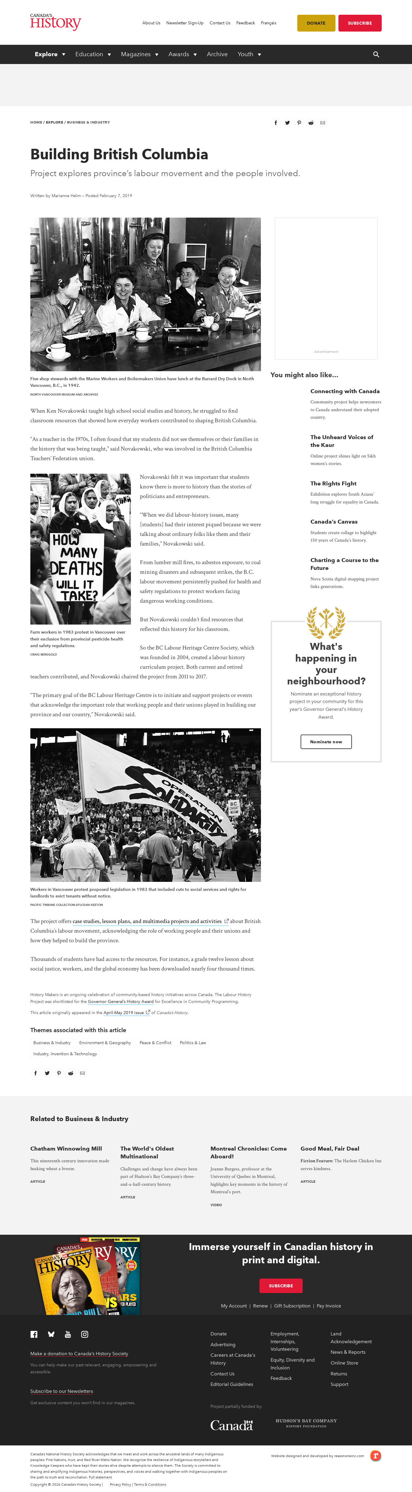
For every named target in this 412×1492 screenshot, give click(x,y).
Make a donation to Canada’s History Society (79, 1353)
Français (268, 23)
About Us (151, 23)
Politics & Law (193, 1042)
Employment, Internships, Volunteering (285, 1341)
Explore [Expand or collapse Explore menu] (47, 54)
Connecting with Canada (345, 391)
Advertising (223, 1344)
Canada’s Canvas (334, 521)
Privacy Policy (120, 1484)
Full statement (100, 1477)
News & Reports (348, 1352)
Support (339, 1384)
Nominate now (326, 741)
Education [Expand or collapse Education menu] (90, 54)
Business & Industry (88, 122)
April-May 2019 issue (127, 1012)
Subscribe (360, 23)
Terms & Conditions (150, 1484)
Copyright (38, 1484)
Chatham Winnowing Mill (66, 1148)
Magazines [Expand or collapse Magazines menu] (136, 54)
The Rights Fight (333, 483)
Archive (217, 54)
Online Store (344, 1363)
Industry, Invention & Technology (65, 1053)
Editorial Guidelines (232, 1384)
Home (36, 122)
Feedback (245, 23)
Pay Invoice (329, 1306)
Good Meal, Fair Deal (330, 1148)
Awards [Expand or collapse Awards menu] (179, 54)
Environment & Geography (105, 1042)
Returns (339, 1374)
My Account (234, 1306)
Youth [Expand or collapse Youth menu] (246, 54)
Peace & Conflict (155, 1042)
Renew (260, 1306)
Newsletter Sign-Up (185, 23)
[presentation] (70, 1136)
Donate (316, 23)
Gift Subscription (292, 1306)
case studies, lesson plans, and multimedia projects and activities (151, 921)
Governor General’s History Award (121, 1001)
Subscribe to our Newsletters (61, 1391)
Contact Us (220, 23)
